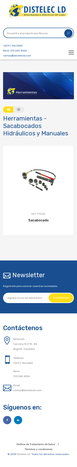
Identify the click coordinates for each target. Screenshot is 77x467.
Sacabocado (38, 220)
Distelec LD (23, 454)
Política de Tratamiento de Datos (36, 444)
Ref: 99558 (38, 213)
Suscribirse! (61, 297)
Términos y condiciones (39, 449)
